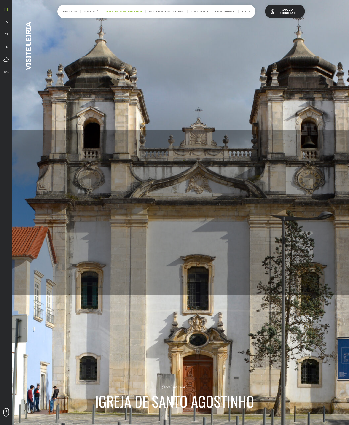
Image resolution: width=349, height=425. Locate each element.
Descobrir (225, 11)
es (6, 34)
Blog (246, 11)
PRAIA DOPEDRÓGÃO (289, 11)
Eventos (70, 11)
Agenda (91, 11)
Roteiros (199, 11)
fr (6, 46)
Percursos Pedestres (166, 11)
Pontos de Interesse (123, 11)
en (6, 22)
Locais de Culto (174, 387)
